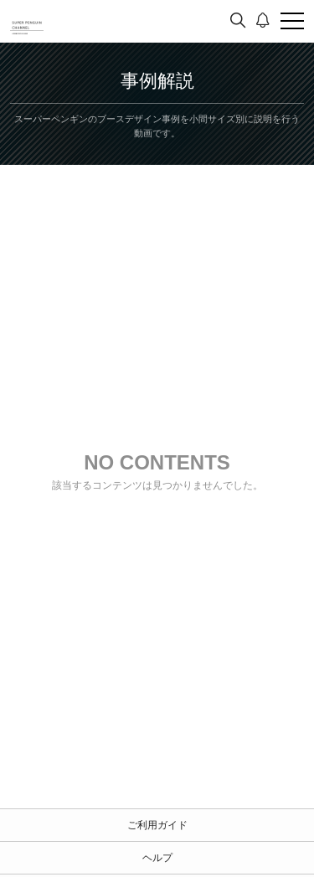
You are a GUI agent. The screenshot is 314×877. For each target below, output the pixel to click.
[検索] (237, 21)
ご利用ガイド (157, 825)
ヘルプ (157, 858)
